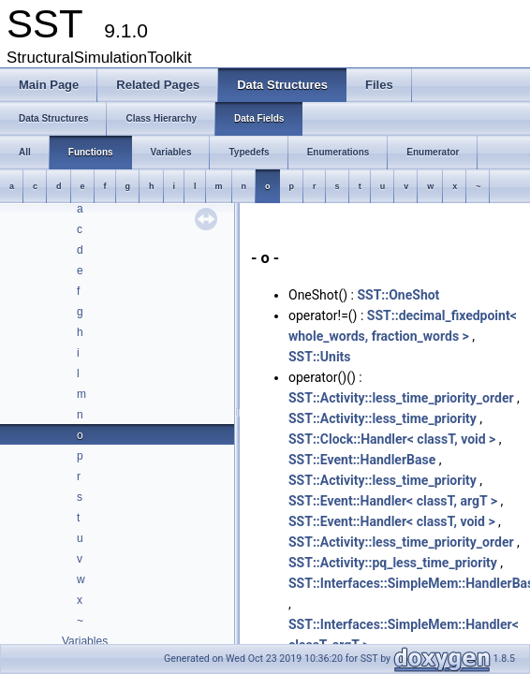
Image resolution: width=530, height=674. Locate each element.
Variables (85, 641)
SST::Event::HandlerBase (361, 459)
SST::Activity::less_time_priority (382, 418)
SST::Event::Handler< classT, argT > (392, 500)
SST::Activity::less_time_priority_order (401, 397)
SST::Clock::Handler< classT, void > (391, 439)
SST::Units (319, 356)
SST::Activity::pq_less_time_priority (392, 562)
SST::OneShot (398, 294)
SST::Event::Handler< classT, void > (391, 521)
